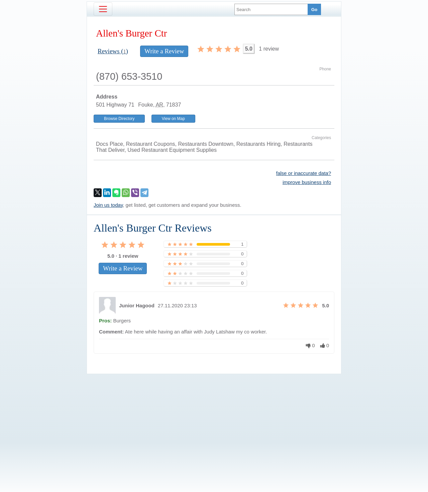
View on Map (173, 118)
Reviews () (113, 51)
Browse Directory (119, 118)
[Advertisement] (214, 422)
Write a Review (164, 51)
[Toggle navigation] (103, 9)
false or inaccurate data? (303, 173)
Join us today (108, 205)
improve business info (307, 182)
